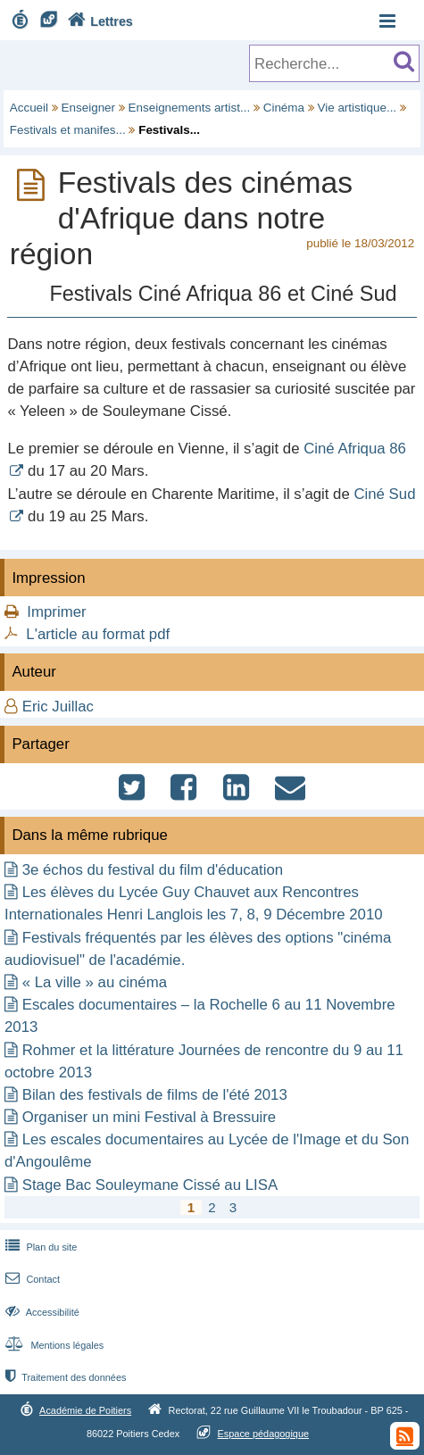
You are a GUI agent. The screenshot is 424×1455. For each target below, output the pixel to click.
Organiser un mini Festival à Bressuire (149, 1117)
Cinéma (283, 107)
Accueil (29, 107)
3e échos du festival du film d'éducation (152, 869)
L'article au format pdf (98, 634)
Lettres (98, 21)
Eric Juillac (58, 706)
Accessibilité (40, 1312)
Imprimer (56, 611)
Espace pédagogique (264, 1433)
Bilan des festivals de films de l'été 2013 (154, 1094)
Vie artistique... (356, 107)
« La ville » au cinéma (94, 982)
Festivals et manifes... (68, 130)
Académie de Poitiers (85, 1410)
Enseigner (89, 107)
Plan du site (39, 1247)
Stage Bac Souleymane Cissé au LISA (150, 1184)
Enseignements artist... (190, 107)
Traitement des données (64, 1377)
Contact (31, 1279)
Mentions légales (53, 1345)
